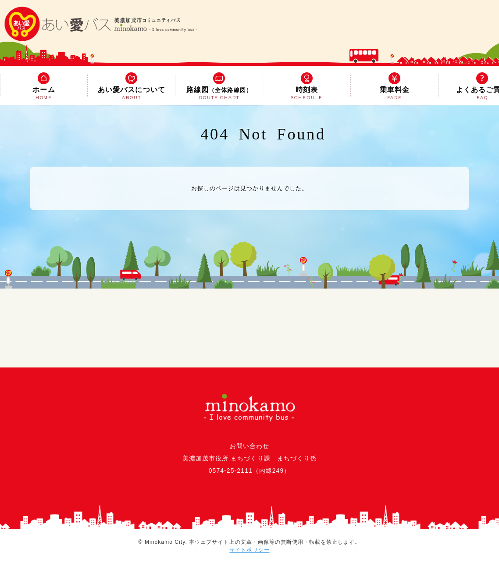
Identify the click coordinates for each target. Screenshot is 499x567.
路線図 (219, 86)
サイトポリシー (249, 550)
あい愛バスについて (131, 86)
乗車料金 (394, 86)
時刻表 (307, 86)
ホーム (44, 86)
